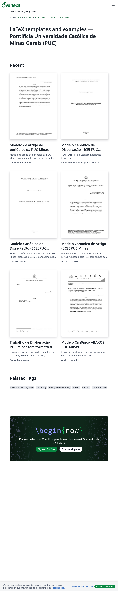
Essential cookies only (82, 586)
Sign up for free (46, 449)
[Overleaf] (11, 5)
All (19, 17)
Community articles (58, 17)
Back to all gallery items (23, 11)
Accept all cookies (104, 586)
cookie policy (59, 587)
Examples (40, 17)
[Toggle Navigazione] (113, 5)
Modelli (28, 17)
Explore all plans (71, 449)
